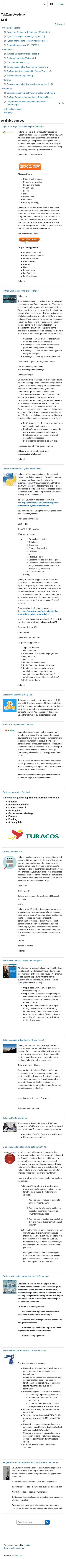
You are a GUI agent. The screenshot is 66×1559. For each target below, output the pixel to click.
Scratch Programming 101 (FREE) (22, 45)
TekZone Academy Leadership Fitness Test (26, 71)
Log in (61, 4)
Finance (7, 80)
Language (8, 112)
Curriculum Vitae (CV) (16, 62)
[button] (44, 4)
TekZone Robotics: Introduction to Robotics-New (28, 97)
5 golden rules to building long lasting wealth (27, 84)
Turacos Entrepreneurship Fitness (22, 54)
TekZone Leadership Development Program (26, 67)
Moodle (18, 1555)
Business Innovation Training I (20, 58)
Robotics (8, 88)
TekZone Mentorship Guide (19, 75)
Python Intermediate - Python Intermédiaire (26, 41)
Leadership (9, 49)
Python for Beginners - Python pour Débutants (27, 32)
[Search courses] (30, 1522)
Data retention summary (14, 1548)
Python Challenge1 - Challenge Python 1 (25, 36)
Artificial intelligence (13, 109)
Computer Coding (12, 28)
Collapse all (60, 24)
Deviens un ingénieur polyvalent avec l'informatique (30, 93)
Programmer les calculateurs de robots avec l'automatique (27, 103)
